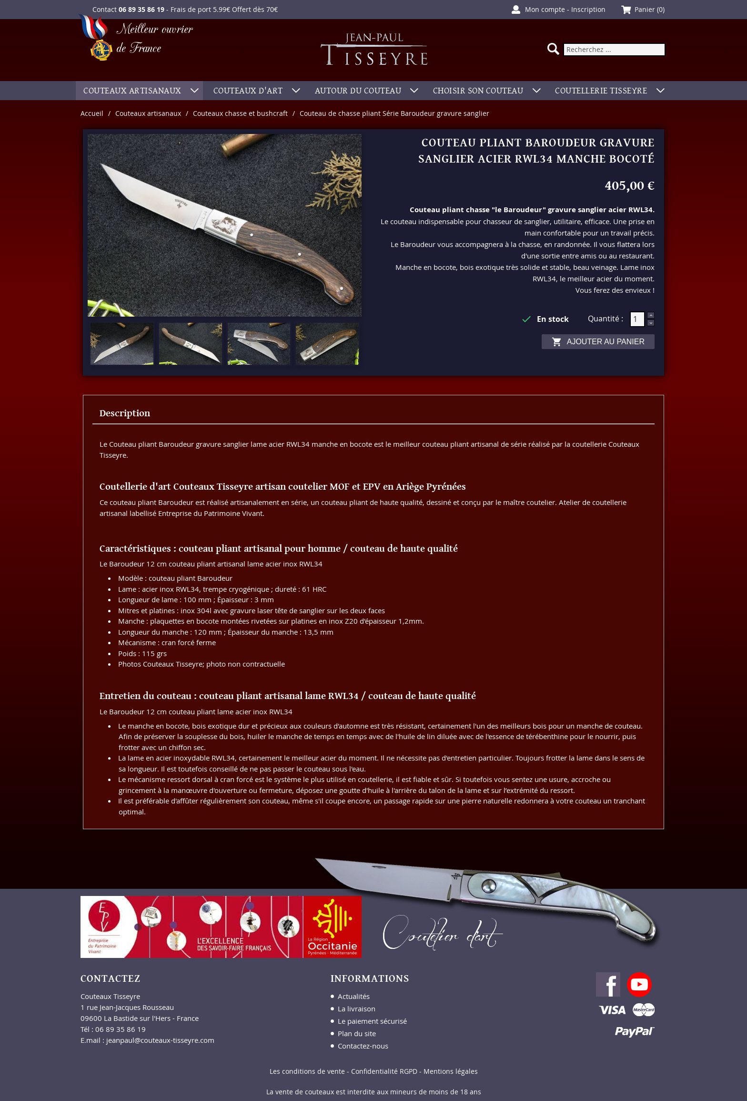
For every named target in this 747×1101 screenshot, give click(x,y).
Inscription (588, 9)
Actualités (354, 996)
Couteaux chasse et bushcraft (240, 113)
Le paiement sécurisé (372, 1021)
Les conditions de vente (307, 1071)
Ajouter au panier (598, 342)
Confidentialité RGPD (384, 1071)
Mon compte (545, 9)
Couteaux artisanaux (148, 113)
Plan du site (357, 1033)
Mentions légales (451, 1071)
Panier (645, 9)
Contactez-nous (363, 1045)
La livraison (356, 1008)
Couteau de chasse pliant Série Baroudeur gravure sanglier (394, 113)
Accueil (92, 113)
